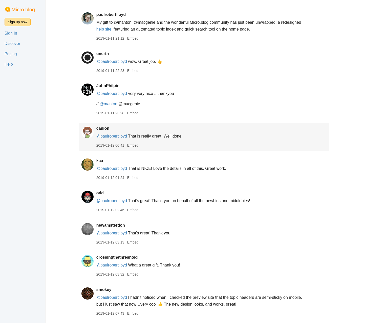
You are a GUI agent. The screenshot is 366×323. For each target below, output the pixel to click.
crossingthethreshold (118, 257)
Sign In (11, 33)
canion (104, 128)
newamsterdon (112, 225)
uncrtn (104, 53)
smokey (105, 289)
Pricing (11, 54)
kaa (101, 160)
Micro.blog (23, 9)
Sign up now (17, 22)
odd (101, 193)
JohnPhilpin (109, 86)
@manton (110, 104)
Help (9, 64)
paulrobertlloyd (112, 14)
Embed (134, 38)
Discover (12, 43)
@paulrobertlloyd (113, 61)
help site (105, 29)
